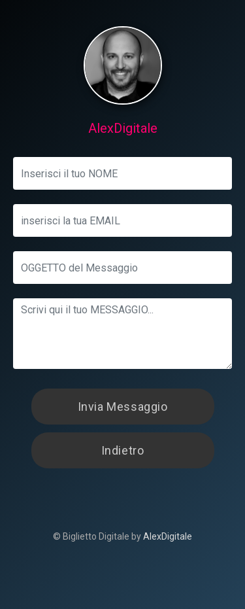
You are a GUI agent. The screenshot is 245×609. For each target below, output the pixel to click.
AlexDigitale (167, 536)
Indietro (122, 450)
